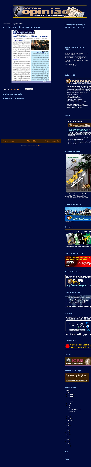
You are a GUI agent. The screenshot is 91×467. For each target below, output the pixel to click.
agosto (70, 403)
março (69, 418)
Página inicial (31, 141)
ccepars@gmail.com (69, 56)
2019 (68, 423)
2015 (68, 432)
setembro (70, 401)
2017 (68, 428)
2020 (68, 392)
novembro (70, 396)
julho (69, 405)
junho (69, 407)
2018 (68, 425)
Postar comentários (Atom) (33, 145)
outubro (70, 398)
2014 (68, 434)
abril (69, 416)
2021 (68, 390)
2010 (68, 443)
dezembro (70, 394)
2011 (68, 441)
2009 (68, 446)
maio (69, 414)
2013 (68, 437)
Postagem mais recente (10, 141)
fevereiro (70, 420)
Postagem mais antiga (52, 141)
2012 (68, 439)
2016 (68, 430)
